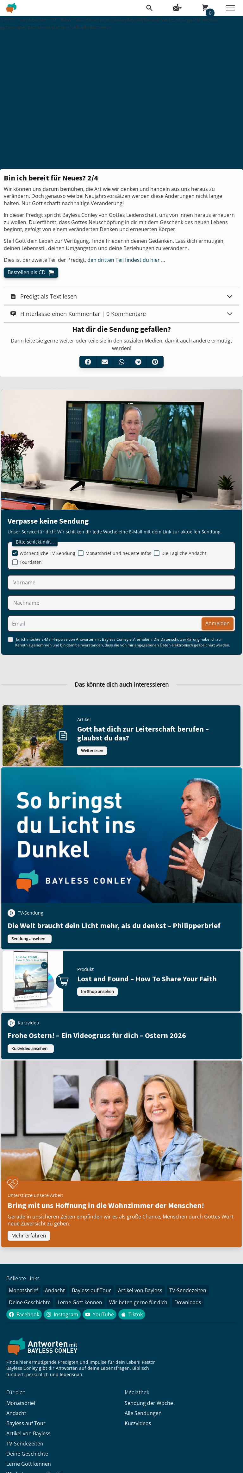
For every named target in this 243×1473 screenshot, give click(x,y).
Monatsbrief (23, 1290)
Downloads (187, 1302)
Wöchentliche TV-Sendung (47, 553)
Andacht (55, 1290)
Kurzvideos (138, 1423)
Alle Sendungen (143, 1413)
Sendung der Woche (149, 1403)
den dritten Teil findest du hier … (125, 259)
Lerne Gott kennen (80, 1302)
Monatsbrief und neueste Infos (118, 553)
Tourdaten (31, 562)
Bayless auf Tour (91, 1290)
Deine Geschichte (30, 1302)
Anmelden (217, 623)
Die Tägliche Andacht (183, 553)
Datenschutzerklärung (180, 639)
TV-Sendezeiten (187, 1290)
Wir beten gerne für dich (138, 1302)
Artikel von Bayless (140, 1290)
